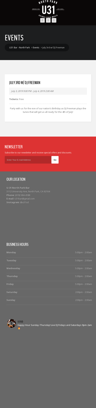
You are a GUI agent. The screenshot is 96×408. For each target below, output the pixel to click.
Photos (68, 397)
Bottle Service (39, 397)
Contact (49, 401)
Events (24, 397)
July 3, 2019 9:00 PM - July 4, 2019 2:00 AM (32, 91)
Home (13, 397)
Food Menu (82, 397)
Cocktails (56, 397)
